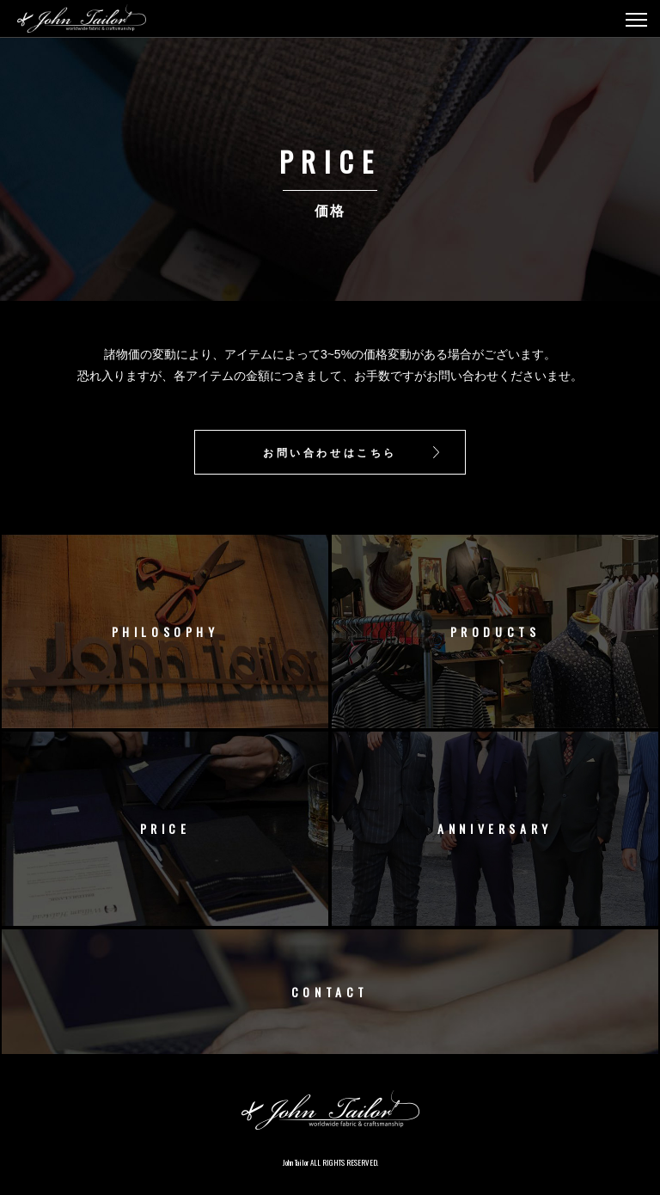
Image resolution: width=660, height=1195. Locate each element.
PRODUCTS (495, 631)
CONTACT (330, 992)
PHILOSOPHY (165, 631)
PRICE (165, 828)
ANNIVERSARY (495, 828)
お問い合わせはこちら (330, 451)
